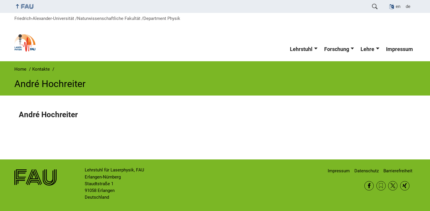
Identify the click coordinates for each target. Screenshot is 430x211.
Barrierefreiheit (397, 170)
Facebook (369, 185)
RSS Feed (381, 185)
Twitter (392, 185)
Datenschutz (366, 170)
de (408, 6)
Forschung (336, 49)
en (398, 6)
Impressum (399, 49)
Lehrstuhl (301, 49)
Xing (404, 185)
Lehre (367, 49)
